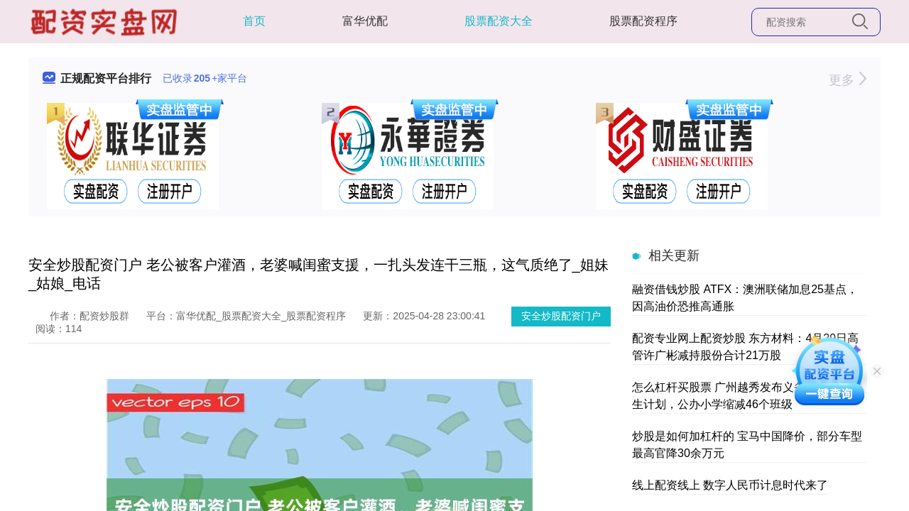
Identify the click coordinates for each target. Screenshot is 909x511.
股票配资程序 (643, 21)
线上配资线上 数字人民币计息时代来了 (730, 485)
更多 (847, 80)
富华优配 (365, 21)
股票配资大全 (498, 21)
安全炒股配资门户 (561, 316)
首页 (254, 21)
